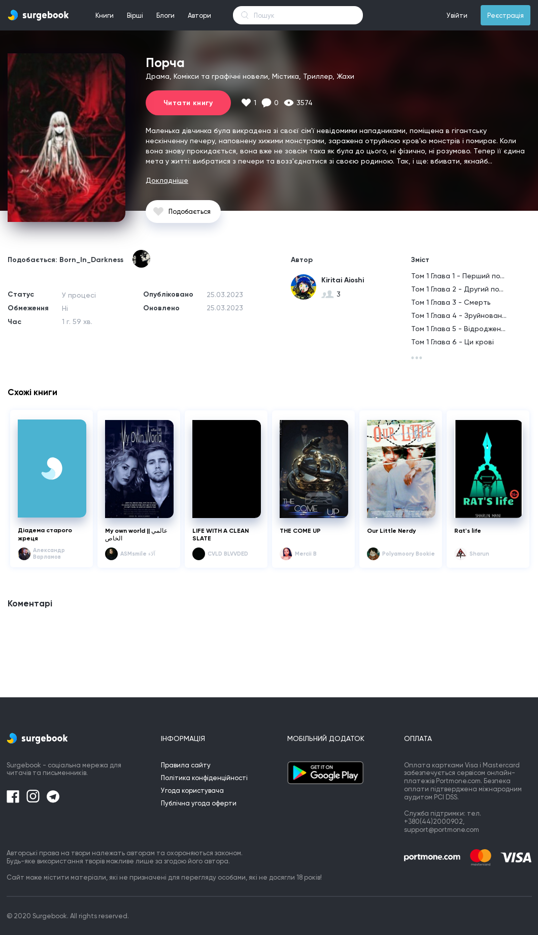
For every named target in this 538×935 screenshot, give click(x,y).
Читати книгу (188, 103)
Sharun (479, 554)
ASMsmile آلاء (137, 554)
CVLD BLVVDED (228, 554)
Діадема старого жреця (45, 534)
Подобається (190, 211)
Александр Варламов (49, 553)
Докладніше (167, 180)
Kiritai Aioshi (342, 280)
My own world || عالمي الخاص (136, 534)
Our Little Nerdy (391, 530)
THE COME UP (300, 530)
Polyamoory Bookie (408, 554)
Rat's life (467, 530)
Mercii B (306, 554)
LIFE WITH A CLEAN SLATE (220, 534)
